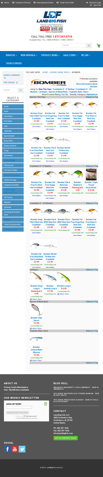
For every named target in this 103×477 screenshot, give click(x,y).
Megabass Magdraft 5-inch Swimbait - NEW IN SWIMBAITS (76, 388)
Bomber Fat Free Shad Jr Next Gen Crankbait (91, 113)
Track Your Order (65, 3)
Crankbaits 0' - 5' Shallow (64, 89)
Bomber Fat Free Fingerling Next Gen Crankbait (50, 113)
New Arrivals (29, 55)
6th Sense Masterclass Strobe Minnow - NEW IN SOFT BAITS (76, 394)
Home (5, 3)
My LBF (86, 55)
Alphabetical (92, 94)
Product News (50, 55)
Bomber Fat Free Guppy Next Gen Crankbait (77, 113)
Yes (62, 94)
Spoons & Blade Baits (58, 92)
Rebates (11, 55)
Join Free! (95, 5)
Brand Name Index (60, 72)
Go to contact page (65, 438)
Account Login (93, 3)
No (67, 94)
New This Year (45, 89)
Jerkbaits (43, 92)
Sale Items (70, 55)
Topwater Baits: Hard (78, 92)
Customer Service (21, 3)
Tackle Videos (14, 63)
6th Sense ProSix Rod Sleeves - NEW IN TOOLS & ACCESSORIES (76, 400)
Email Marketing (23, 418)
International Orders (43, 3)
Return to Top (92, 97)
